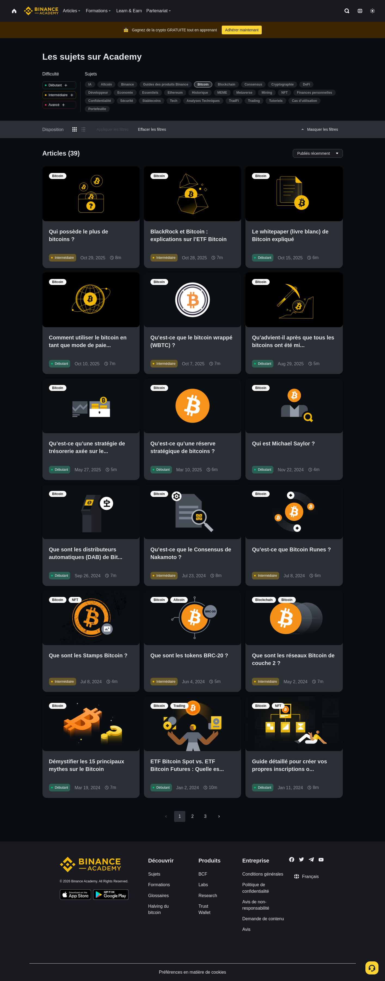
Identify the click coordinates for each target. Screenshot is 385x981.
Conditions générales (262, 874)
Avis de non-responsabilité (255, 905)
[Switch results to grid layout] (74, 129)
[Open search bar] (345, 11)
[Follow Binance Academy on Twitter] (301, 859)
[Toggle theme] (372, 10)
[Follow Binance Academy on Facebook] (291, 859)
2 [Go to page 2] (192, 816)
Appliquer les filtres (113, 129)
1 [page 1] (179, 816)
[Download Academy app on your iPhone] (75, 895)
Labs (203, 884)
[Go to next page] (219, 816)
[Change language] (359, 11)
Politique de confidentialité (255, 887)
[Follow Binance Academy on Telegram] (311, 859)
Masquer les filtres (319, 129)
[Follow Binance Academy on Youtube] (321, 859)
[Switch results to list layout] (83, 129)
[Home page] (41, 11)
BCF (202, 874)
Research (207, 895)
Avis (246, 929)
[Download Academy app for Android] (110, 895)
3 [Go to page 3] (205, 816)
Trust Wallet (204, 909)
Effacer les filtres (152, 129)
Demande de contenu (263, 918)
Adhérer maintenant (241, 30)
